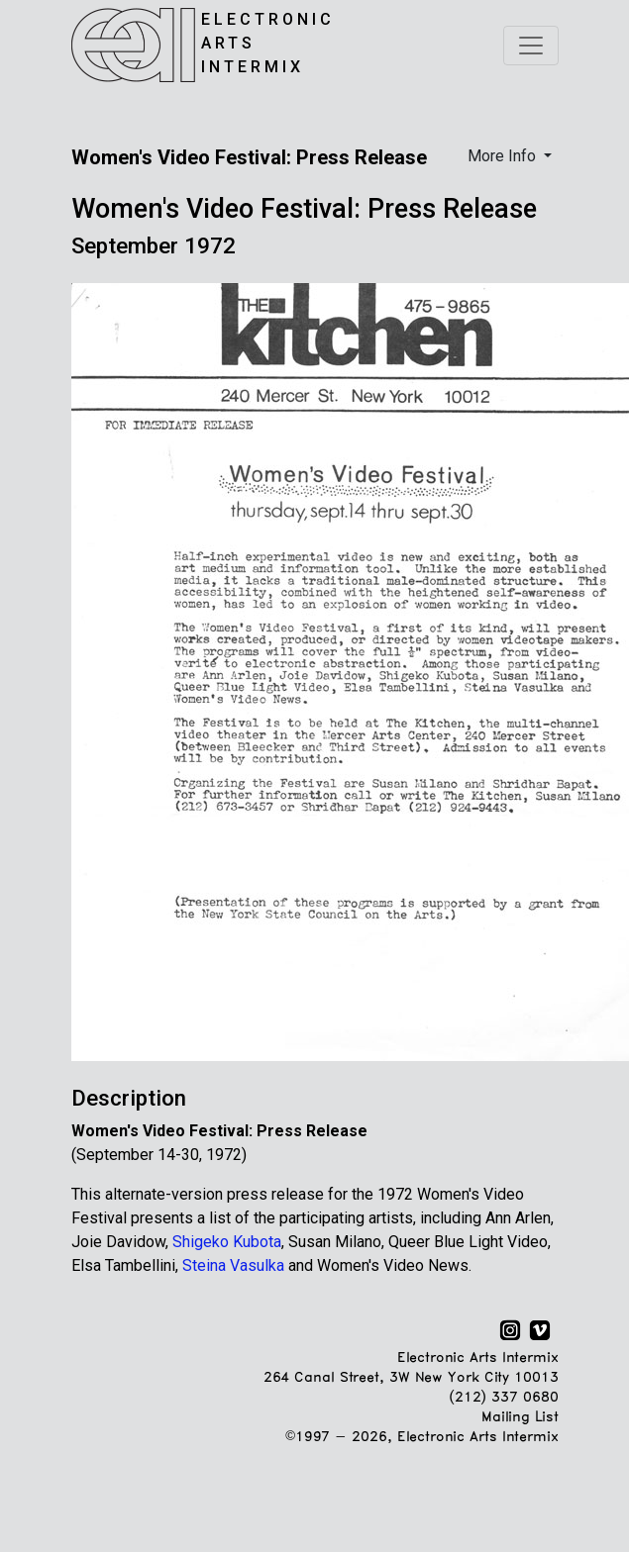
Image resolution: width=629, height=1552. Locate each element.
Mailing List (519, 1417)
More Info (504, 155)
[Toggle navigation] (531, 45)
